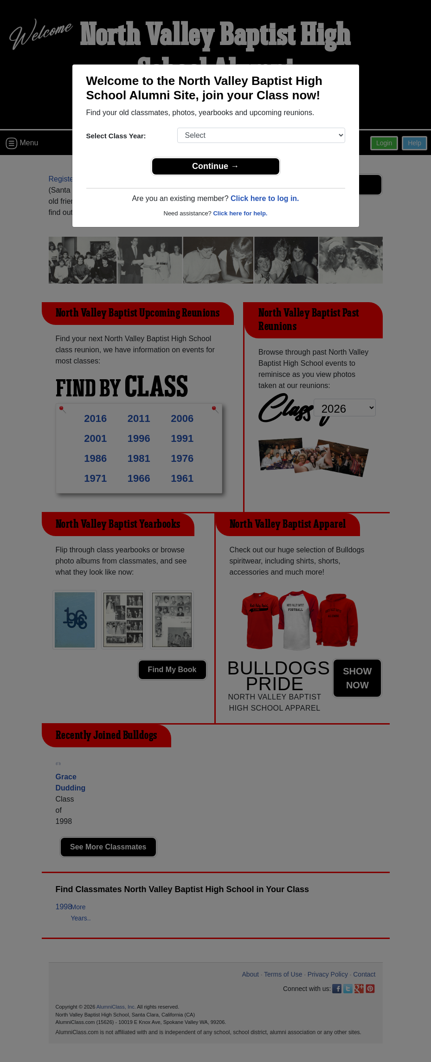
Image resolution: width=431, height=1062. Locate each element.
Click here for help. (240, 213)
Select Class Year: (116, 136)
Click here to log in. (265, 198)
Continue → (215, 166)
